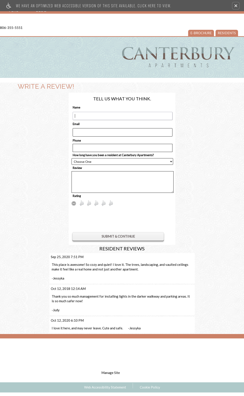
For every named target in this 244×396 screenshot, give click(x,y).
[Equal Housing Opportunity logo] (198, 346)
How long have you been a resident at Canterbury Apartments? (113, 155)
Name (76, 107)
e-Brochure (201, 33)
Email (76, 124)
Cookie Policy (150, 387)
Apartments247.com (94, 351)
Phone (77, 140)
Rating (77, 196)
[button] (235, 5)
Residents (227, 33)
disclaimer (122, 360)
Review (77, 168)
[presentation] (117, 220)
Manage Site (110, 373)
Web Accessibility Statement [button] (105, 387)
